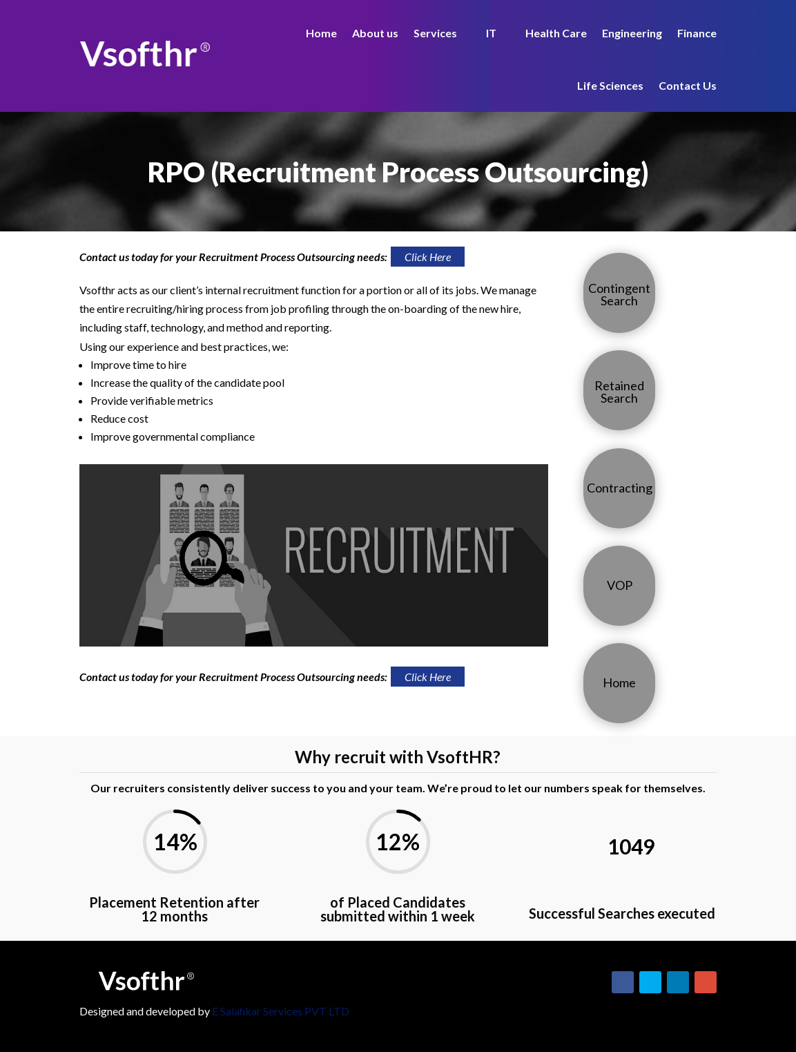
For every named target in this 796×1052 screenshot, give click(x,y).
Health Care (556, 32)
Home (321, 32)
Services (435, 32)
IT (491, 32)
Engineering (632, 32)
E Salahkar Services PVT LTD (280, 1010)
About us (375, 32)
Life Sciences (610, 85)
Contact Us (688, 85)
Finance (697, 32)
